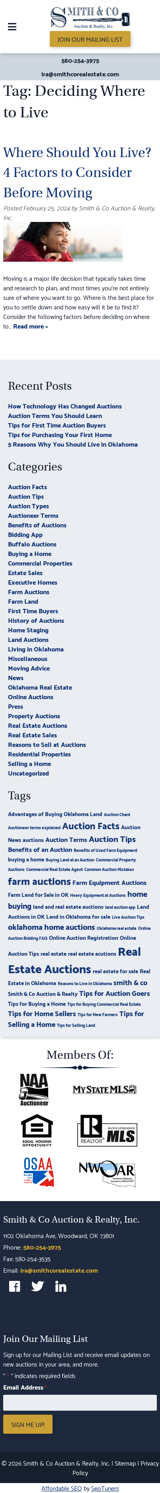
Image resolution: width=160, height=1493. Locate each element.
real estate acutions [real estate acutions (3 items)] (92, 953)
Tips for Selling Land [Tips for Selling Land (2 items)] (76, 1024)
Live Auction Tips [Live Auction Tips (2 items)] (128, 916)
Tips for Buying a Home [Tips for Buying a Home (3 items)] (37, 1003)
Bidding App (25, 534)
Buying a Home (29, 553)
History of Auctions (36, 619)
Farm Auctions (28, 591)
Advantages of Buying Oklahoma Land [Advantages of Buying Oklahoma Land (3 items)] (55, 813)
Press (15, 705)
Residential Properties (39, 753)
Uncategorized (28, 772)
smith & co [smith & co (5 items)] (130, 982)
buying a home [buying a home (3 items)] (26, 858)
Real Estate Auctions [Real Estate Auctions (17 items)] (74, 959)
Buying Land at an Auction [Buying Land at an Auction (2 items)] (70, 859)
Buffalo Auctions (32, 543)
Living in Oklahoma (36, 648)
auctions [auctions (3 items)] (33, 839)
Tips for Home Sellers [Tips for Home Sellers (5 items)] (42, 1013)
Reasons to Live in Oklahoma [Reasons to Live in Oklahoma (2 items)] (85, 983)
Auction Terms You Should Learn (55, 415)
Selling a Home (29, 763)
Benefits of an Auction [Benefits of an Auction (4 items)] (40, 849)
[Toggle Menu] (12, 27)
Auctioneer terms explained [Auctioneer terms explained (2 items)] (34, 827)
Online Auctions (30, 696)
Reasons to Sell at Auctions (47, 744)
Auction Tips (26, 495)
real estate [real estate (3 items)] (53, 953)
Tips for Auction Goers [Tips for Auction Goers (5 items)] (114, 992)
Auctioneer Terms (33, 514)
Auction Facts (27, 486)
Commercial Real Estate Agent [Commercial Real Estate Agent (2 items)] (54, 869)
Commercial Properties (40, 562)
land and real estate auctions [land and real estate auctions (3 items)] (68, 906)
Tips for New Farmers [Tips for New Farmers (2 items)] (98, 1014)
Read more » (30, 325)
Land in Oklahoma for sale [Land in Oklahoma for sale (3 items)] (78, 916)
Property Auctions (34, 715)
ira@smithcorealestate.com (80, 73)
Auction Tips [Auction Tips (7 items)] (112, 838)
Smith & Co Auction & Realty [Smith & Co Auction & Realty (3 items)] (43, 993)
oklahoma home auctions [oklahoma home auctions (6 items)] (51, 926)
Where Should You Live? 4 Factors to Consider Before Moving (77, 172)
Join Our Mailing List (90, 38)
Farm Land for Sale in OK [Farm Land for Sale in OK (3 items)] (38, 894)
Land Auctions (28, 639)
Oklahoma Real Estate (40, 686)
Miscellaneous (27, 658)
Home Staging (28, 629)
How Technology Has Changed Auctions (65, 405)
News (15, 677)
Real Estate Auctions (37, 724)
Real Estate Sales (32, 734)
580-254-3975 (80, 60)
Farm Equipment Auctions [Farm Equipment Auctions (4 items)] (109, 882)
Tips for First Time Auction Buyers (57, 424)
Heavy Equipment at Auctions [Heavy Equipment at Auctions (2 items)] (98, 894)
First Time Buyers (33, 610)
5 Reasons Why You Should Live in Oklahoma (73, 443)
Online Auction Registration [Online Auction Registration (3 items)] (83, 937)
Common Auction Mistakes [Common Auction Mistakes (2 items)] (109, 869)
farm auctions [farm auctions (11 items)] (39, 880)
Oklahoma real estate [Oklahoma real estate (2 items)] (117, 927)
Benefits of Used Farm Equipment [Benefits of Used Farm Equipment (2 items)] (105, 849)
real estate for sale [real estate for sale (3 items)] (115, 970)
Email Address (25, 1387)
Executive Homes (32, 581)
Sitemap (125, 1462)
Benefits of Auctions (37, 524)
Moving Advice (29, 667)
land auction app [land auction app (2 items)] (120, 906)
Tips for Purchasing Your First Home (60, 434)
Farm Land (23, 600)
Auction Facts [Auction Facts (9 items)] (90, 825)
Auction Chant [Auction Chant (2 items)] (117, 814)
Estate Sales (25, 572)
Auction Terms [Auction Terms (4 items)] (66, 839)
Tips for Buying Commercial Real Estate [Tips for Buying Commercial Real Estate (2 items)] (104, 1003)
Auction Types (28, 505)
